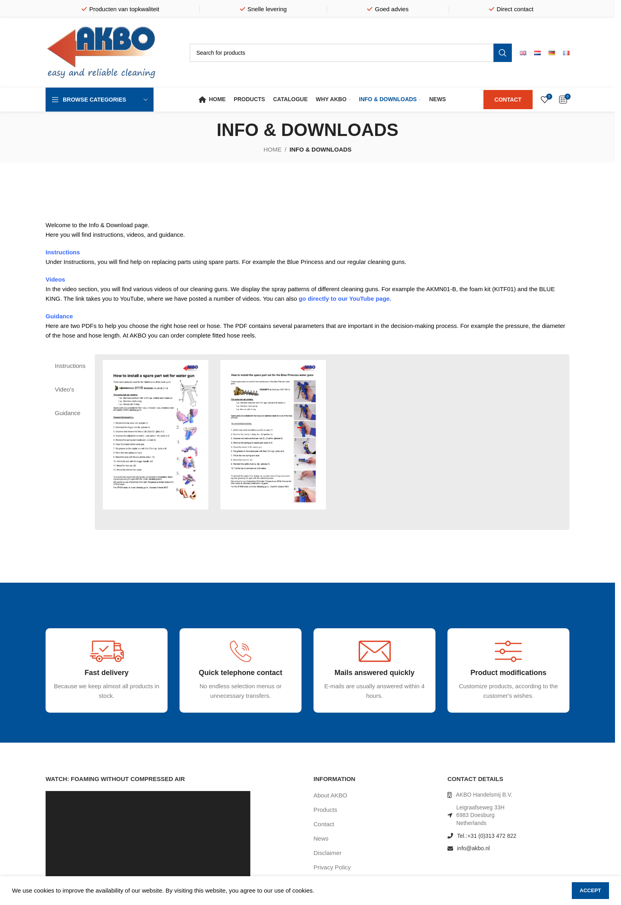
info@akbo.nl (473, 848)
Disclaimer (327, 852)
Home (273, 149)
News (321, 838)
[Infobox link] (103, 677)
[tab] (70, 366)
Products (325, 809)
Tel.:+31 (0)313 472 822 (486, 836)
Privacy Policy (332, 867)
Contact (323, 824)
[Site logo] (102, 52)
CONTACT (508, 99)
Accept (590, 890)
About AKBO (330, 795)
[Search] (351, 53)
